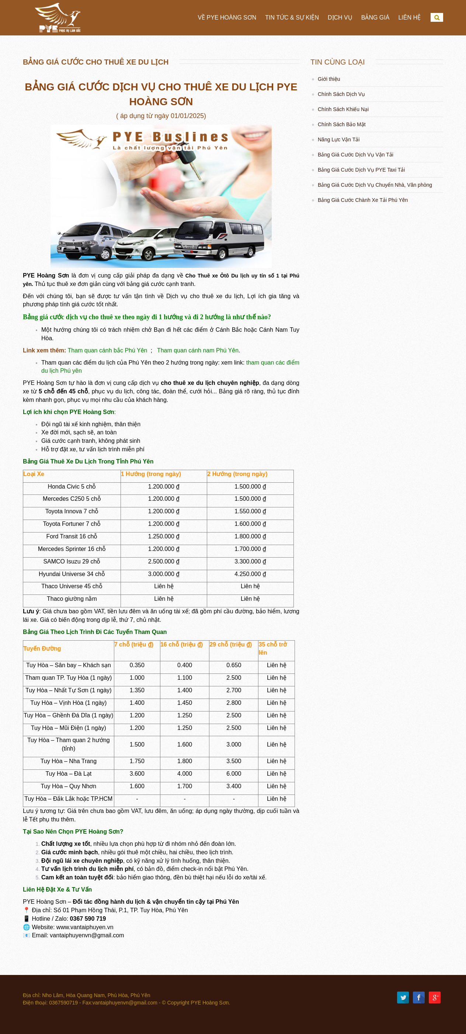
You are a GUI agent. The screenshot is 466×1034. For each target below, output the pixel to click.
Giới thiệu (329, 79)
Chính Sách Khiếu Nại (343, 109)
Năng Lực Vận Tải (338, 139)
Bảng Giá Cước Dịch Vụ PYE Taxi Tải (361, 170)
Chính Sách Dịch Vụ (341, 94)
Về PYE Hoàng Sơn (227, 17)
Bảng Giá (375, 17)
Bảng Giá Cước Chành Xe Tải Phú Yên (363, 200)
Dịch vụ (340, 17)
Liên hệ (409, 17)
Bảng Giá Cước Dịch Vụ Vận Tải (355, 155)
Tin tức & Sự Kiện (292, 17)
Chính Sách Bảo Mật (342, 124)
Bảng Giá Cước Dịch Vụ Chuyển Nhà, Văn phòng (375, 185)
